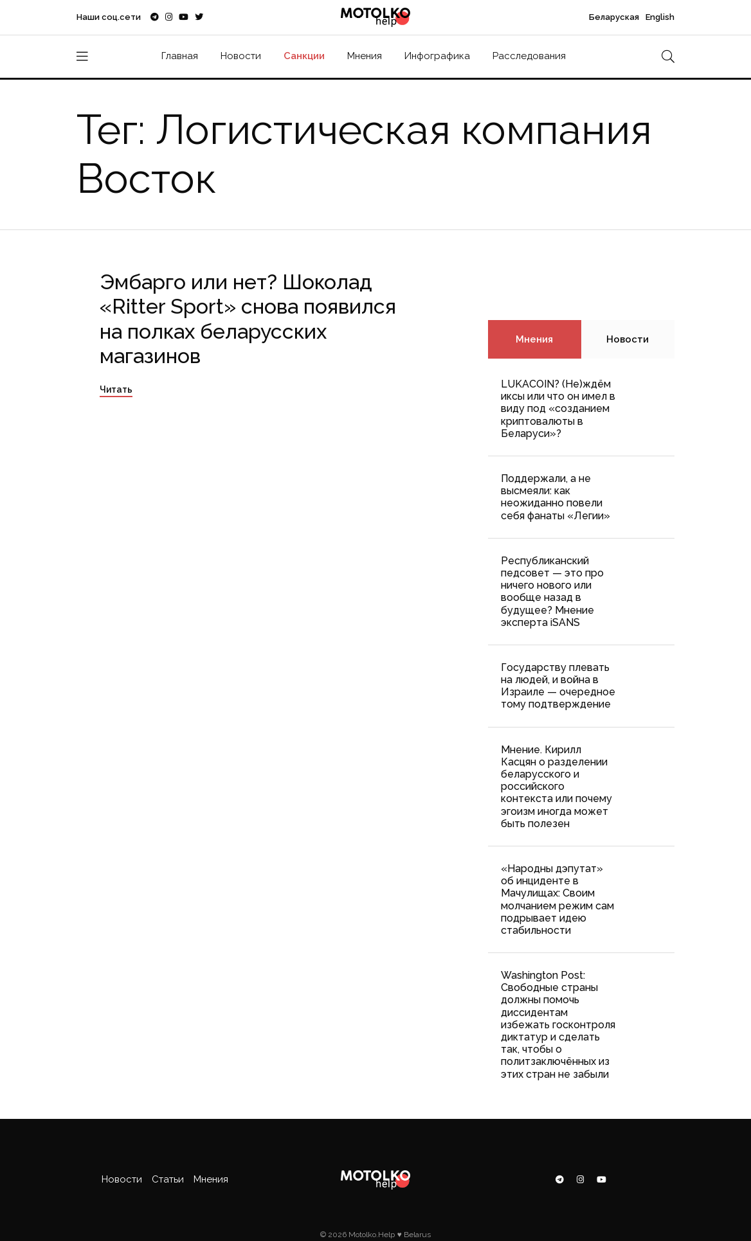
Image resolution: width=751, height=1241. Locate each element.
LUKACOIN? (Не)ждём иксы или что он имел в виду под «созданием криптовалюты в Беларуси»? (558, 409)
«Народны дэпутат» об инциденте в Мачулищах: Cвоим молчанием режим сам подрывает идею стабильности (557, 899)
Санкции (304, 56)
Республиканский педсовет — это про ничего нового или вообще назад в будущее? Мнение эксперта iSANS (552, 592)
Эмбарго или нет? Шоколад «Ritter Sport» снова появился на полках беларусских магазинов (248, 319)
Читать (116, 389)
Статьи (168, 1179)
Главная (179, 56)
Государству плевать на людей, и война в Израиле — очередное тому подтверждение (558, 686)
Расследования (529, 56)
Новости (241, 56)
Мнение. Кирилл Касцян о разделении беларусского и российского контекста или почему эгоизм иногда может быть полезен (556, 787)
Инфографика (437, 56)
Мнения (364, 56)
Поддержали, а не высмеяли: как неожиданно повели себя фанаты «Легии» (555, 497)
